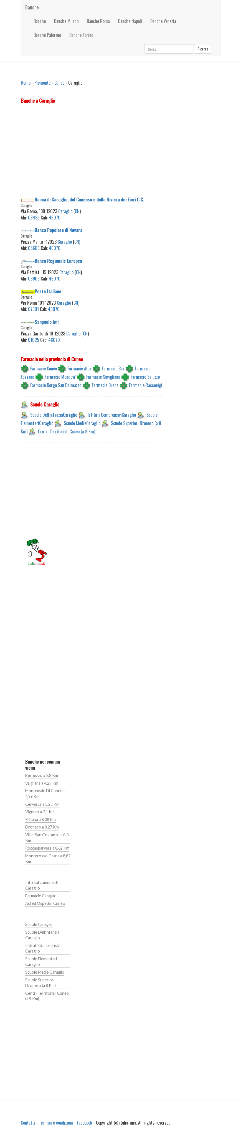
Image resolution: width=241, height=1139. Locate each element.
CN (77, 211)
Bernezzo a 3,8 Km (41, 775)
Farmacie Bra (113, 368)
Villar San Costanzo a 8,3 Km (47, 837)
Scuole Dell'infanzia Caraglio (42, 935)
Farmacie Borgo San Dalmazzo (55, 385)
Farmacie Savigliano (103, 376)
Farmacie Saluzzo (145, 376)
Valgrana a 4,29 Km (41, 783)
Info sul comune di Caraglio (41, 885)
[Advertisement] (92, 151)
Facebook (84, 1122)
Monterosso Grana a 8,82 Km (47, 858)
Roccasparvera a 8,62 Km (47, 848)
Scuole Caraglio (39, 924)
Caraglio (65, 211)
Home (26, 82)
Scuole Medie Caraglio (44, 972)
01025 (33, 340)
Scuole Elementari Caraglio (41, 961)
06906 (34, 278)
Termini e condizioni (56, 1122)
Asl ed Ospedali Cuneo (45, 903)
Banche (32, 7)
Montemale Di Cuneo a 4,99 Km (45, 793)
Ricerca (202, 49)
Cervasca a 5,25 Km (42, 804)
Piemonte (42, 82)
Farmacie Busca (105, 385)
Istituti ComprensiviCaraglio (112, 414)
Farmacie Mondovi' (60, 376)
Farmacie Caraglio (41, 895)
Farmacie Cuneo (43, 368)
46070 (54, 217)
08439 (34, 217)
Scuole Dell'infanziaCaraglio (53, 414)
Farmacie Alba (79, 368)
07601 (33, 309)
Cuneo (59, 82)
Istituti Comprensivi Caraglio (42, 948)
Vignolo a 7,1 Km (40, 811)
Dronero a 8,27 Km (42, 827)
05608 (34, 248)
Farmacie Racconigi (145, 385)
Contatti (28, 1122)
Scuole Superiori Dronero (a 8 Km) (40, 983)
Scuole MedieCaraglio (82, 423)
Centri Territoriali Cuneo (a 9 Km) (66, 431)
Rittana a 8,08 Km (40, 819)
